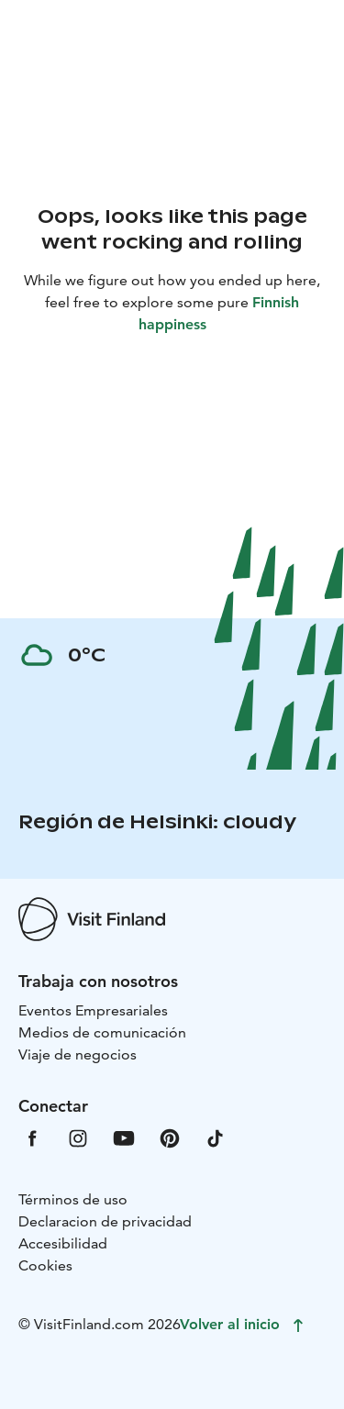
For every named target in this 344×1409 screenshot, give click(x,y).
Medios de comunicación (102, 1032)
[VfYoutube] (124, 1137)
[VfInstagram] (78, 1137)
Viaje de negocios (77, 1054)
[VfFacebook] (32, 1137)
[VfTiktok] (215, 1137)
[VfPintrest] (169, 1137)
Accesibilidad (62, 1243)
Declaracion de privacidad (105, 1221)
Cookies (45, 1265)
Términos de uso (73, 1199)
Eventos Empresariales (93, 1010)
